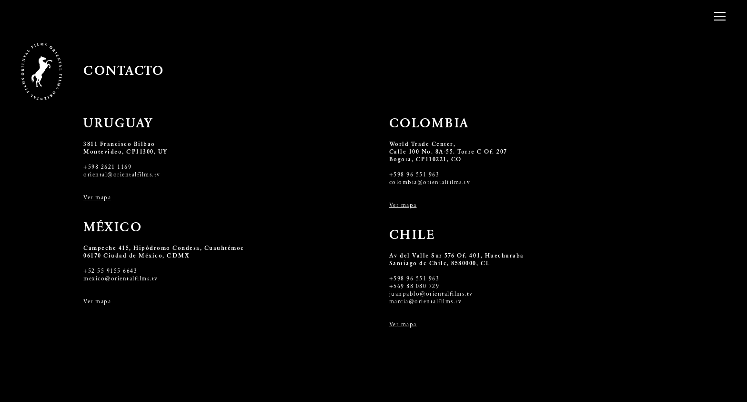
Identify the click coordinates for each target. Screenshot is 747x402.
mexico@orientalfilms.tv (120, 279)
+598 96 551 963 (414, 175)
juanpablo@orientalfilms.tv (431, 294)
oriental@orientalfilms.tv (122, 175)
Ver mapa (97, 198)
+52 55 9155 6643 (110, 271)
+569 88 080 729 (414, 286)
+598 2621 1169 (107, 167)
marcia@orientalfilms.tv (425, 302)
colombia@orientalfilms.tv (430, 183)
